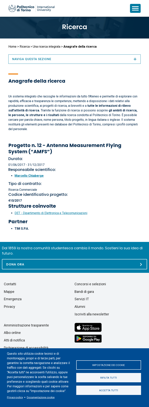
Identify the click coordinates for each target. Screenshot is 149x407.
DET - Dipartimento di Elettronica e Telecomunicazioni (51, 213)
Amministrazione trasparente (26, 325)
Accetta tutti (108, 390)
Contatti (10, 284)
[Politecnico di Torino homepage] (31, 8)
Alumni (79, 307)
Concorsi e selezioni (90, 284)
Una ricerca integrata (46, 46)
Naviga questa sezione (74, 59)
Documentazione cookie (41, 397)
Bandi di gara (84, 292)
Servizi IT (81, 299)
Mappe (9, 292)
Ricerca (74, 27)
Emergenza (13, 299)
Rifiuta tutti (108, 377)
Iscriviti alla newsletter (91, 314)
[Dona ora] (74, 264)
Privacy (9, 307)
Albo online (12, 333)
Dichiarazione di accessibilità (26, 348)
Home (12, 46)
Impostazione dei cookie (108, 365)
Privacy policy (15, 397)
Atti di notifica (14, 340)
